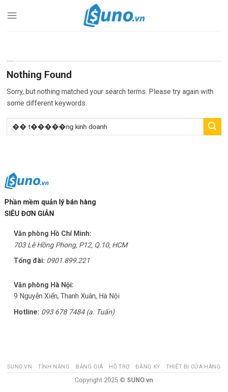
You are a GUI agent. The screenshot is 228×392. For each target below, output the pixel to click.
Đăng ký (147, 367)
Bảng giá (89, 367)
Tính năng (54, 367)
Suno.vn (19, 367)
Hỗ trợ (119, 367)
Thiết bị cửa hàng (193, 367)
